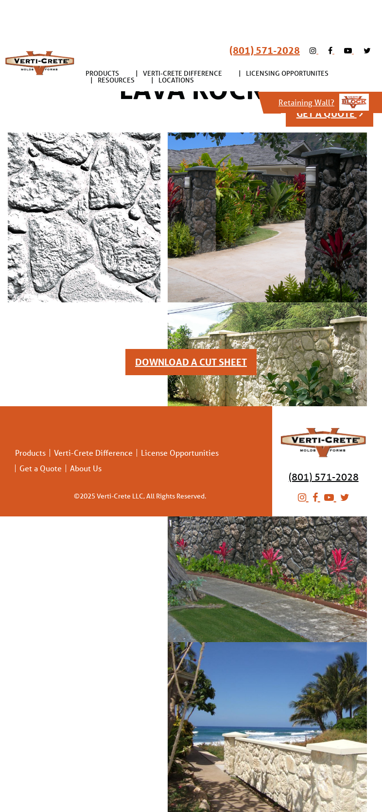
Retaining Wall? (323, 66)
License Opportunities (180, 453)
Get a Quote (40, 468)
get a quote (329, 113)
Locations (176, 44)
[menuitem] (102, 37)
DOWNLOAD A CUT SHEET (191, 362)
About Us (86, 468)
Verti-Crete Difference (182, 37)
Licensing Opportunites (287, 37)
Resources (116, 44)
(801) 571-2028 (264, 15)
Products (102, 37)
